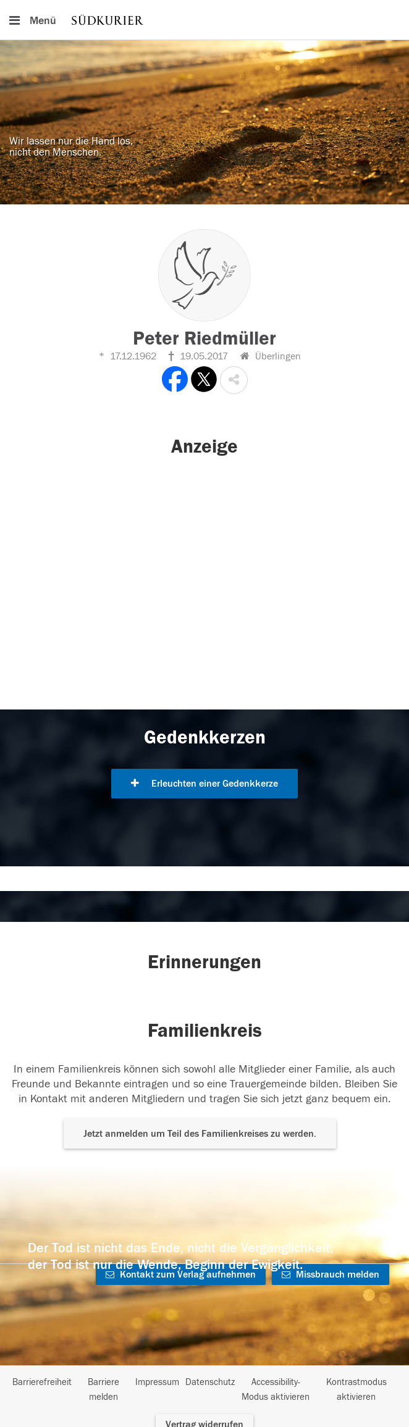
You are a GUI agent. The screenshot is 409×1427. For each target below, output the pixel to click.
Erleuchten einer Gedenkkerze (204, 783)
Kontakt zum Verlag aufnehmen (181, 1274)
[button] (234, 380)
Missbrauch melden (330, 1274)
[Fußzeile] (204, 1390)
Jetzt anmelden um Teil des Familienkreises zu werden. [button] (199, 1133)
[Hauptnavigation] (204, 20)
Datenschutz (210, 1382)
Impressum (157, 1382)
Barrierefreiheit (42, 1382)
